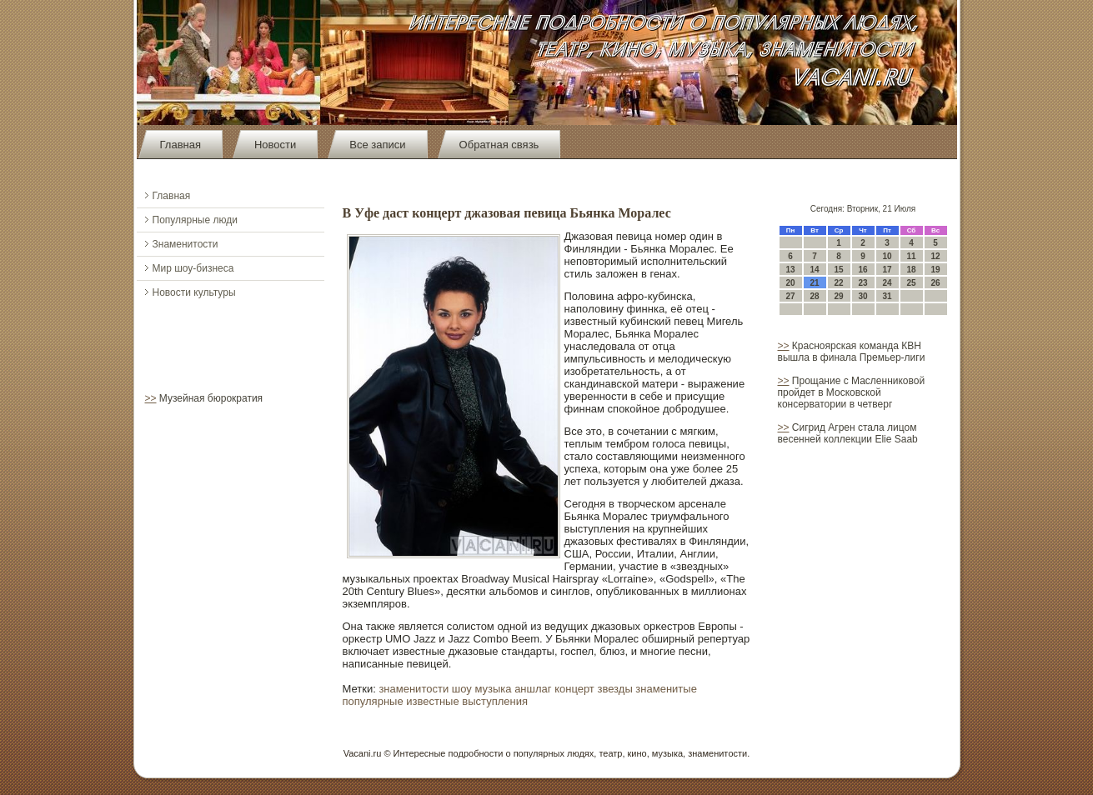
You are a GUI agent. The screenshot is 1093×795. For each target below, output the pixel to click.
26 (935, 283)
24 (886, 283)
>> (151, 398)
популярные (373, 701)
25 (910, 283)
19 (935, 269)
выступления (495, 701)
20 (790, 283)
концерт (574, 688)
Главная (180, 144)
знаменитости (414, 688)
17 (886, 269)
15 (838, 269)
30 (862, 296)
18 (910, 269)
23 (862, 283)
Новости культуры (194, 292)
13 (790, 269)
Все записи (377, 144)
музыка (492, 688)
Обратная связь (499, 144)
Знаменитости (185, 244)
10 (886, 256)
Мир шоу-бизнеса (193, 268)
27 (790, 296)
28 (814, 296)
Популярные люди (195, 220)
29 (838, 296)
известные (432, 701)
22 (838, 283)
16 (862, 269)
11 (910, 256)
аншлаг (532, 688)
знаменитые (666, 688)
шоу (462, 688)
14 (814, 269)
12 (935, 256)
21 (814, 283)
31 (886, 296)
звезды (614, 688)
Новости (275, 144)
